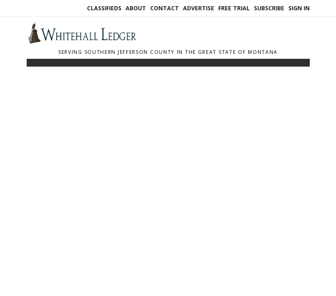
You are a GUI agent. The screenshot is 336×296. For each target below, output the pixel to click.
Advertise (198, 8)
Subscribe (269, 8)
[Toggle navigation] (32, 64)
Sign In (299, 8)
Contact (164, 8)
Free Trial (234, 8)
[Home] (82, 41)
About (136, 8)
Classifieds (104, 8)
